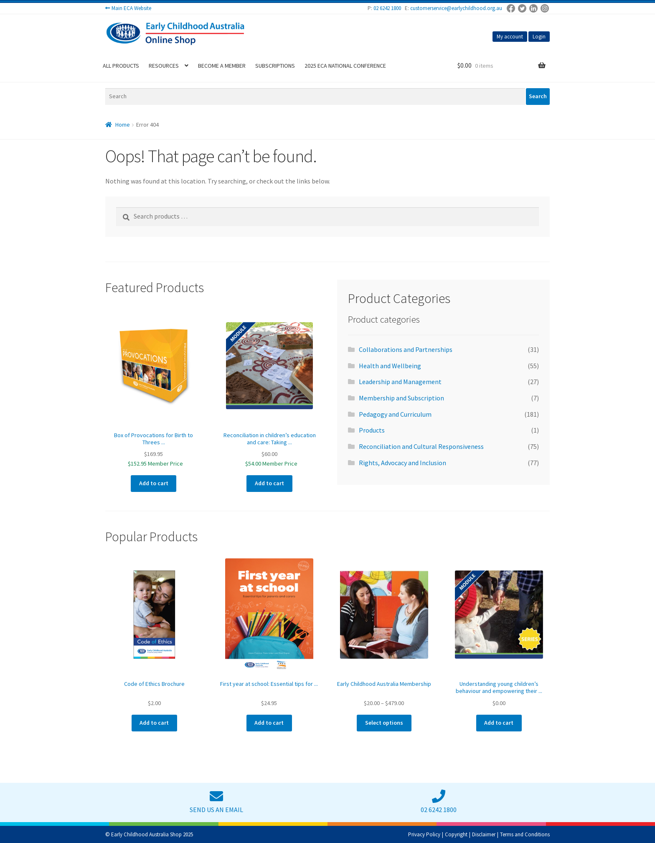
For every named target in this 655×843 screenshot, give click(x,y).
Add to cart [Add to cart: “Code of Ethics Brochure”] (154, 722)
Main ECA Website (131, 8)
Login (539, 36)
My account (510, 36)
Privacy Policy (424, 834)
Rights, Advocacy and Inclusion (402, 462)
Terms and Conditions (525, 834)
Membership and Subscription (401, 398)
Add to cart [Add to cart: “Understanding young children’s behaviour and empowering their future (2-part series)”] (498, 722)
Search (538, 96)
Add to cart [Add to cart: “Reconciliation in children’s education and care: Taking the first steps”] (269, 483)
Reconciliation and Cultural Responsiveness (421, 446)
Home (122, 124)
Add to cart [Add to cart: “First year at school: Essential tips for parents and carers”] (269, 722)
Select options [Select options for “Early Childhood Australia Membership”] (384, 722)
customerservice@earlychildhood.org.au (456, 8)
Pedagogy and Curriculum (395, 414)
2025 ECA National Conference (345, 65)
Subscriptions (275, 65)
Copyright (456, 834)
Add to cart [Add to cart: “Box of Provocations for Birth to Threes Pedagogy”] (153, 483)
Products (372, 430)
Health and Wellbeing (390, 366)
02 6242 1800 (387, 8)
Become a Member (222, 65)
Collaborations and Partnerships (405, 349)
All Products (121, 65)
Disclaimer (483, 834)
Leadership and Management (400, 381)
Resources (164, 65)
